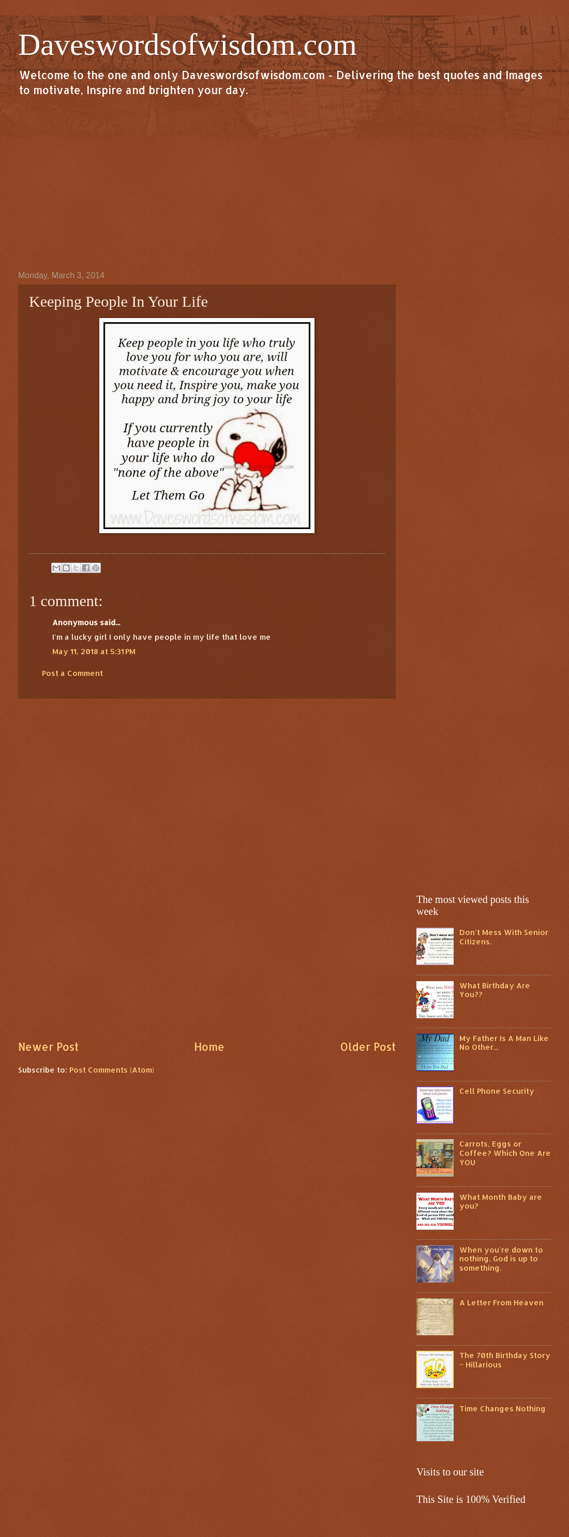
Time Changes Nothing (502, 1408)
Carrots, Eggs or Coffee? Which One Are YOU (505, 1153)
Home (209, 1046)
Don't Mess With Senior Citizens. (503, 936)
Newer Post (48, 1046)
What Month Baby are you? (500, 1201)
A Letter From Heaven (501, 1302)
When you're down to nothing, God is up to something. (501, 1259)
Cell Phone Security (496, 1091)
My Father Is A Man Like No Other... (504, 1042)
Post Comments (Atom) (111, 1070)
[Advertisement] (284, 183)
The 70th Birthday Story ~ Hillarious (504, 1359)
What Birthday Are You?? (494, 990)
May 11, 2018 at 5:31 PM (94, 651)
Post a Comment (72, 673)
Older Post (368, 1046)
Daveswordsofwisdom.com (187, 44)
